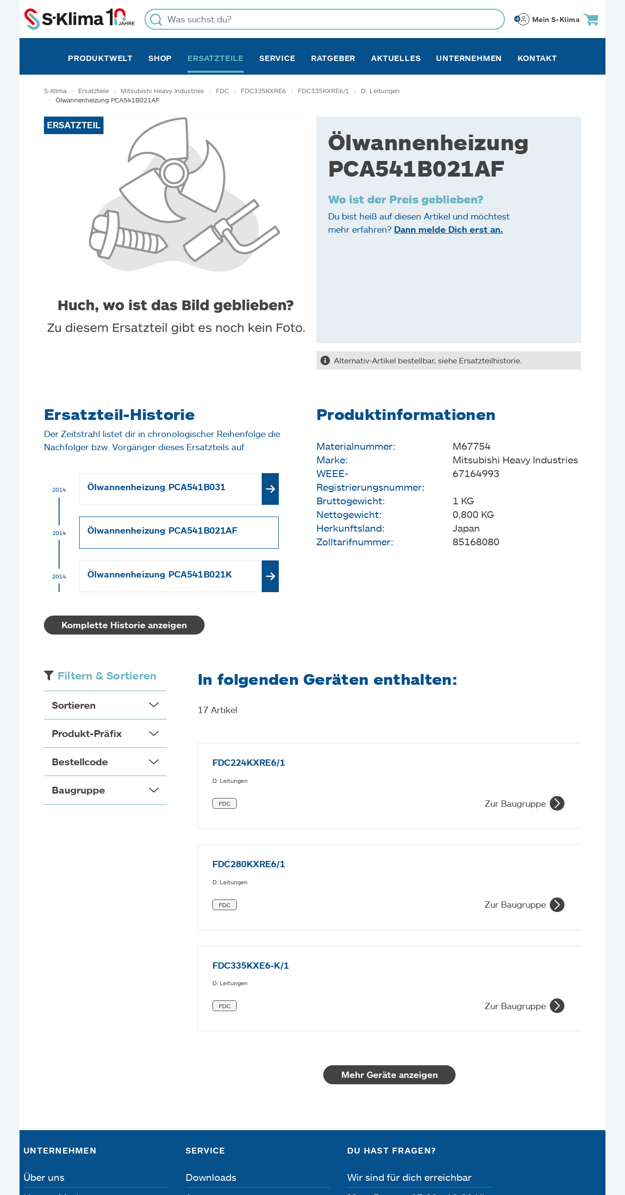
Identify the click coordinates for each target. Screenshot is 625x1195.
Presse (38, 1072)
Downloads (211, 1010)
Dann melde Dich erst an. (448, 229)
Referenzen (49, 1092)
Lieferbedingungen (453, 1140)
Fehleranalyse (217, 1051)
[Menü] (596, 1047)
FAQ (195, 1092)
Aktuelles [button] (395, 58)
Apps (197, 1031)
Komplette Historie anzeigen (124, 624)
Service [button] (277, 58)
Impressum (50, 1140)
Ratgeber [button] (333, 58)
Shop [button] (160, 58)
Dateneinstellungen (219, 1140)
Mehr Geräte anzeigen (389, 908)
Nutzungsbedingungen (336, 1140)
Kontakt (537, 58)
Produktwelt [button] (100, 58)
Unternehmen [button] (469, 58)
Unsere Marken (58, 1031)
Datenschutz (126, 1140)
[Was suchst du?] (325, 19)
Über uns (43, 1010)
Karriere (41, 1051)
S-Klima (55, 91)
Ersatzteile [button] (216, 58)
